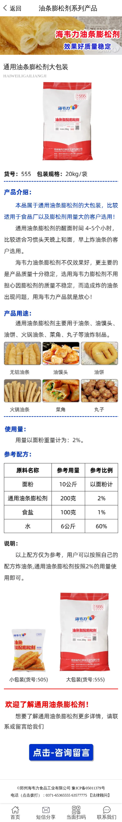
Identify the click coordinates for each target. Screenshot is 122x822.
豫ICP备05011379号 (88, 788)
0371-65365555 (58, 795)
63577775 (79, 795)
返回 (12, 8)
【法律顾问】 (100, 795)
